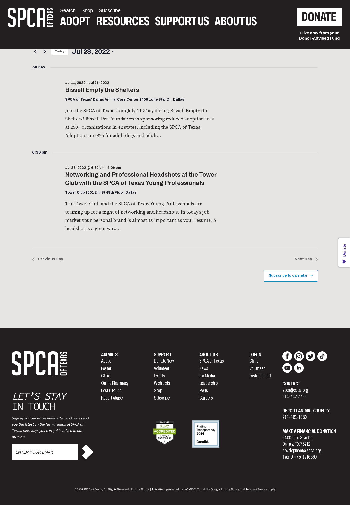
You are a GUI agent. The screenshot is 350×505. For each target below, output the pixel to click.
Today (59, 51)
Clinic (105, 376)
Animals (109, 355)
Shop (158, 391)
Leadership (208, 383)
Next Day (306, 259)
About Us (236, 21)
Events (159, 376)
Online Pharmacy (114, 383)
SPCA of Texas (211, 361)
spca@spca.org (295, 390)
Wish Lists (162, 383)
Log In (255, 355)
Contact (291, 384)
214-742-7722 (294, 397)
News (203, 368)
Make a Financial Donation (309, 431)
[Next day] (44, 52)
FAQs (203, 391)
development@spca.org (301, 451)
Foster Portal (260, 376)
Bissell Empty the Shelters (102, 90)
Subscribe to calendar (288, 275)
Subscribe (162, 398)
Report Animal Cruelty (306, 411)
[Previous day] (35, 52)
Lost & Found (111, 391)
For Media (207, 376)
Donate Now (164, 361)
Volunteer (161, 368)
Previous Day (47, 259)
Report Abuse (112, 398)
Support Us (182, 21)
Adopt (75, 21)
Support (162, 355)
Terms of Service (256, 489)
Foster (106, 368)
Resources (122, 21)
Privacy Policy (140, 489)
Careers (206, 398)
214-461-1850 (294, 417)
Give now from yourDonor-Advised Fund (319, 36)
